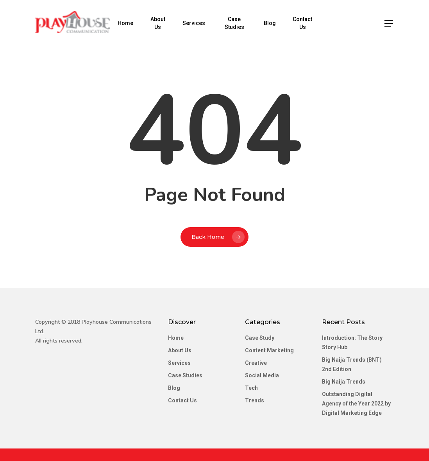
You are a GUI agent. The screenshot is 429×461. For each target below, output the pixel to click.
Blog (272, 23)
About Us (161, 23)
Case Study (259, 338)
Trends (254, 400)
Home (129, 23)
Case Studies (237, 23)
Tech (251, 388)
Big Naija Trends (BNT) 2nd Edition (352, 364)
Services (196, 23)
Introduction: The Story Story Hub (352, 342)
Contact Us (304, 23)
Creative (256, 363)
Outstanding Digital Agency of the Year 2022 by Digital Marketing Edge (356, 403)
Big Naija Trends (343, 381)
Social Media (262, 375)
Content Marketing (269, 350)
